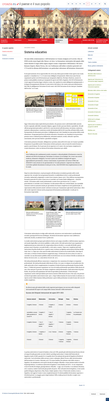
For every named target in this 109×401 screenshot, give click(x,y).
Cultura (71, 40)
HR (84, 4)
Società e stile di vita (88, 40)
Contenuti (93, 394)
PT (95, 4)
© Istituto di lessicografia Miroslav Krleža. (12, 393)
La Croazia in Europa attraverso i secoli (102, 41)
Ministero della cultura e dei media (97, 90)
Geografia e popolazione (4, 41)
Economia (44, 40)
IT (87, 4)
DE (68, 4)
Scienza (4, 55)
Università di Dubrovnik (94, 112)
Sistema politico (32, 40)
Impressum (102, 394)
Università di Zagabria (94, 94)
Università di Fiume (93, 101)
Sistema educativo (7, 51)
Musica (90, 58)
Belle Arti (90, 55)
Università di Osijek (93, 105)
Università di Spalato (93, 97)
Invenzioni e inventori (8, 58)
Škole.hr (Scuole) (92, 134)
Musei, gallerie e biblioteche (95, 66)
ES (76, 4)
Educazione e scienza (59, 41)
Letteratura (91, 51)
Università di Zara (93, 108)
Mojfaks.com (91, 130)
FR (80, 4)
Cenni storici (17, 40)
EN (72, 4)
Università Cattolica (93, 115)
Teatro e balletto (92, 62)
